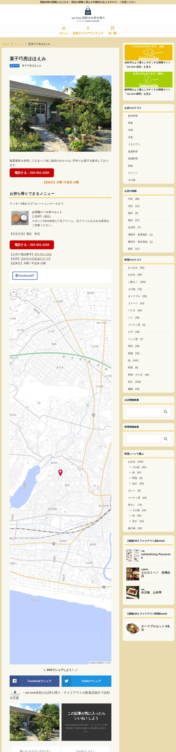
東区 (130, 220)
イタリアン (134, 144)
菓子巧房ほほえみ (31, 65)
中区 (130, 198)
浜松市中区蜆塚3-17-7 (34, 258)
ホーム (63, 33)
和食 (130, 122)
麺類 (130, 389)
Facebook (23, 275)
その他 (131, 180)
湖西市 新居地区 (137, 234)
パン (130, 317)
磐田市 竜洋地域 (137, 241)
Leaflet (93, 663)
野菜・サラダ (135, 374)
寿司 (130, 346)
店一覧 (112, 33)
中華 (130, 130)
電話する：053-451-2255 (31, 172)
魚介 (130, 381)
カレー (131, 490)
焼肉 (130, 165)
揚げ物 (131, 528)
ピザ (130, 331)
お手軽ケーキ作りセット (47, 212)
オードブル (134, 296)
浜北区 (131, 227)
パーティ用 (134, 324)
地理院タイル (102, 663)
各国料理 (133, 151)
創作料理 (133, 115)
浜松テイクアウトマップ (88, 33)
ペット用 (133, 339)
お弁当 (131, 274)
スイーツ (19, 44)
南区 (130, 213)
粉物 (130, 353)
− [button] (14, 297)
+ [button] (14, 292)
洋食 (130, 137)
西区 (130, 248)
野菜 (130, 367)
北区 (130, 206)
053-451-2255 (43, 254)
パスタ (131, 310)
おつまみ (133, 267)
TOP (6, 44)
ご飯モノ (133, 282)
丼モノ (131, 504)
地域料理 (133, 158)
